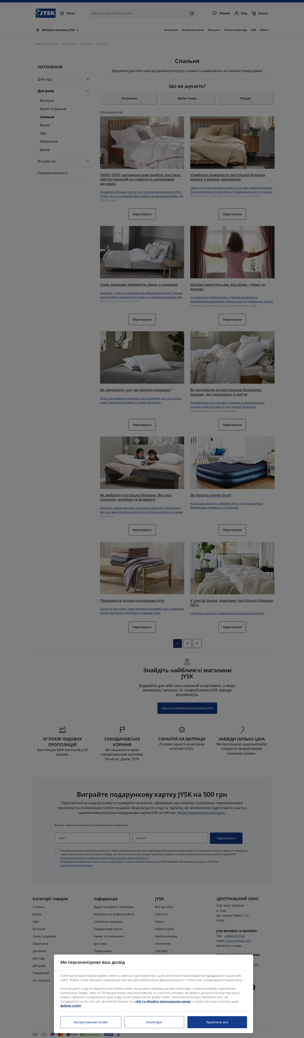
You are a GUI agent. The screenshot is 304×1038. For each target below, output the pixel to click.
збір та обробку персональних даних (163, 1001)
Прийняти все (217, 1022)
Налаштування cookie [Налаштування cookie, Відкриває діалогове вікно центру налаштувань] (91, 1022)
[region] (153, 994)
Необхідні (154, 1022)
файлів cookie (70, 1006)
